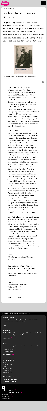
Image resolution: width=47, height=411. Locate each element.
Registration (7, 338)
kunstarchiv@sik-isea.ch (15, 289)
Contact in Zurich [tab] (9, 360)
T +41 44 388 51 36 (8, 349)
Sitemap (12, 390)
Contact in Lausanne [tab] (10, 379)
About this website (15, 392)
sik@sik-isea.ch (7, 372)
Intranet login (7, 398)
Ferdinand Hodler (11, 35)
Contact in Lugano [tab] (9, 382)
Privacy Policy (7, 396)
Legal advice (7, 394)
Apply (6, 325)
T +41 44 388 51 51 (8, 370)
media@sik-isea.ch (8, 351)
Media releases (8, 354)
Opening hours (8, 376)
